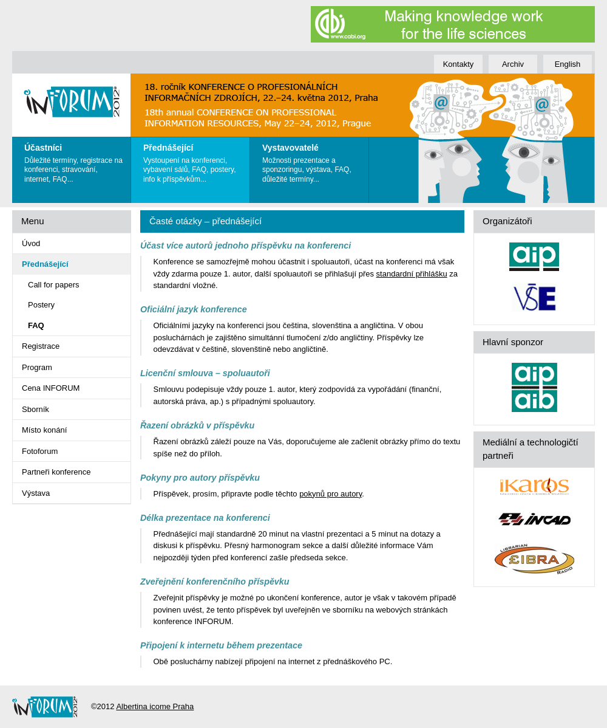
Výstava (36, 493)
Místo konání (44, 429)
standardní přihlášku (411, 273)
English (568, 64)
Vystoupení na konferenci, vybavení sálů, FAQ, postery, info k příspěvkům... (193, 160)
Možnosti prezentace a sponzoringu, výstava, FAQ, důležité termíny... (312, 160)
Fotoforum (40, 451)
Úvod (31, 243)
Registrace (40, 346)
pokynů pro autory (330, 493)
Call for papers (54, 284)
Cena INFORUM (51, 388)
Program (37, 367)
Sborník (35, 409)
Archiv (513, 64)
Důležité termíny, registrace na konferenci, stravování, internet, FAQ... (74, 160)
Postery (41, 304)
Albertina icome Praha (155, 706)
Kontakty (458, 64)
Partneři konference (56, 471)
